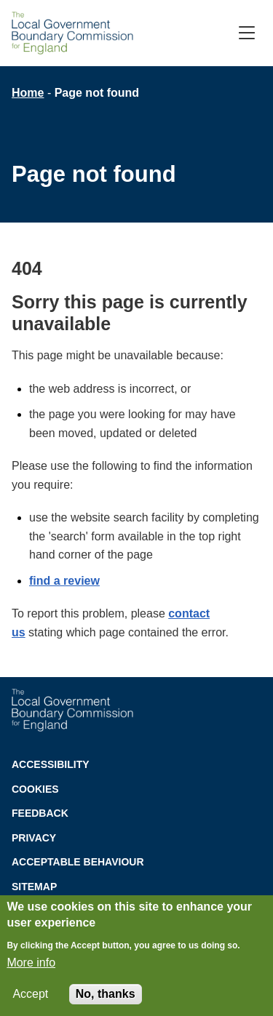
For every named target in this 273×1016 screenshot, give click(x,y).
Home (28, 93)
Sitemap (34, 886)
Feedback (40, 813)
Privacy (34, 838)
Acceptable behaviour (78, 862)
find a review (64, 581)
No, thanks (105, 997)
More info (31, 966)
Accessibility (51, 764)
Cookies (35, 789)
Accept (30, 997)
